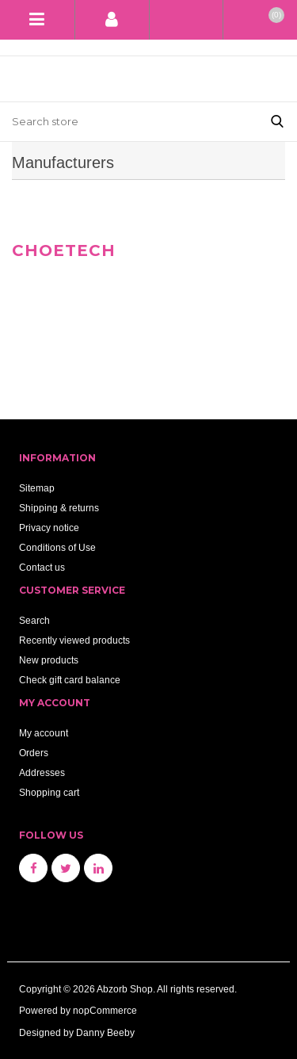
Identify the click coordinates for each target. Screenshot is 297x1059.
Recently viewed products (74, 640)
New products (48, 660)
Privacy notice (49, 527)
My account (43, 733)
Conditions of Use (57, 547)
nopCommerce (105, 1010)
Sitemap (37, 488)
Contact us (42, 567)
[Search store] (128, 121)
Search (34, 620)
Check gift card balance (69, 680)
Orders (33, 753)
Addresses (42, 772)
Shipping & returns (59, 508)
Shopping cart (49, 792)
